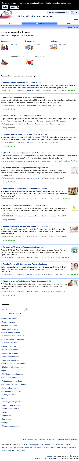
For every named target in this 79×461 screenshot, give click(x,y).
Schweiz (52, 447)
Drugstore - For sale (33, 90)
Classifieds (4, 36)
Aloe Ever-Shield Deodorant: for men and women (22, 82)
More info (15, 7)
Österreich (45, 447)
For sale (14, 44)
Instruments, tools (9, 377)
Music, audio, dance (10, 350)
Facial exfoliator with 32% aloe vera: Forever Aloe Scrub (25, 264)
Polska (23, 450)
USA (20, 444)
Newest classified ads (10, 319)
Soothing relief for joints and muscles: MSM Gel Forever (25, 134)
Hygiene (53, 41)
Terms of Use (50, 439)
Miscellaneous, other (10, 426)
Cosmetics (5, 41)
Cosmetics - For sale (33, 105)
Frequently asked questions (36, 439)
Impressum (74, 439)
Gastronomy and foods (11, 391)
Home (76, 19)
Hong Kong (20, 447)
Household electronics (10, 343)
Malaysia (65, 447)
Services (5, 419)
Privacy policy (59, 439)
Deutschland (37, 447)
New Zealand (55, 444)
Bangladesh (72, 447)
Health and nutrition (9, 409)
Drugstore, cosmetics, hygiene (14, 384)
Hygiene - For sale (33, 257)
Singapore (68, 444)
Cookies (67, 439)
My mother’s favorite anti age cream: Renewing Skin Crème (26, 168)
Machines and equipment (12, 374)
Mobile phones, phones (11, 332)
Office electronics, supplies (12, 339)
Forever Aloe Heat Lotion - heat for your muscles (22, 116)
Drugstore (29, 41)
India (62, 444)
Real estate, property (10, 325)
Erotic (4, 412)
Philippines (28, 447)
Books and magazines (10, 360)
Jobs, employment (9, 329)
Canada (25, 444)
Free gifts (5, 423)
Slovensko (11, 450)
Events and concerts (10, 357)
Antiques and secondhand (12, 381)
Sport (4, 371)
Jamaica (4, 450)
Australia (48, 444)
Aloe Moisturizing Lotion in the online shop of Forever (24, 97)
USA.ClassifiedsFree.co (28, 16)
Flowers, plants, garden (11, 402)
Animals (5, 398)
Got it (5, 7)
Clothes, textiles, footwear (12, 367)
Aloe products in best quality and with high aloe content (25, 188)
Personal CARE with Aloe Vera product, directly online (24, 247)
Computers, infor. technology (13, 336)
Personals (6, 416)
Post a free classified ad (57, 12)
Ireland (42, 444)
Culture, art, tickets (9, 353)
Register (69, 27)
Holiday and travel (9, 395)
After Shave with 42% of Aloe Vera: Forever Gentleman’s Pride (27, 281)
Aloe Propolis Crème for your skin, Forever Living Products (26, 226)
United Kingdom (33, 444)
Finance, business (9, 388)
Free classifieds (51, 456)
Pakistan (58, 447)
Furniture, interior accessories (13, 364)
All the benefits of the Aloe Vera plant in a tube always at (25, 205)
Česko (18, 450)
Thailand (5, 447)
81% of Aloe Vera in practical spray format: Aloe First (23, 153)
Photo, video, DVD (9, 346)
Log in (76, 27)
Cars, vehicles (7, 322)
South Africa (12, 447)
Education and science (11, 405)
